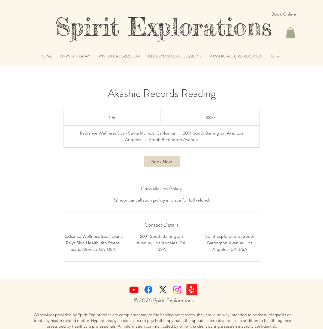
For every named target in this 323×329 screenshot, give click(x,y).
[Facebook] (148, 289)
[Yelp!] (191, 289)
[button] (290, 32)
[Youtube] (134, 289)
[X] (163, 289)
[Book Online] (284, 14)
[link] (162, 161)
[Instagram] (177, 289)
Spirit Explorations (150, 27)
